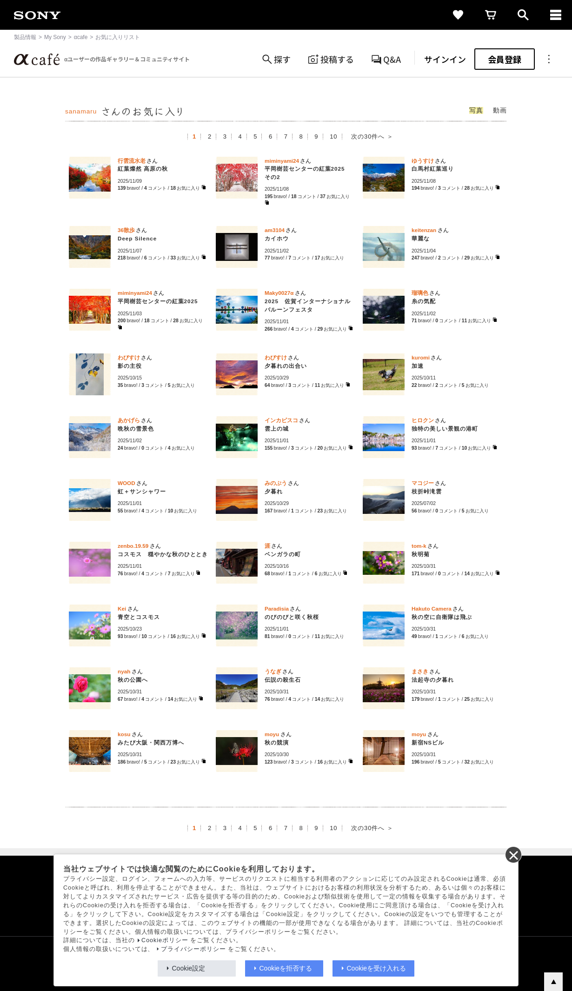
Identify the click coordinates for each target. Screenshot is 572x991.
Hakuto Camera (432, 608)
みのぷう (276, 483)
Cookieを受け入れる (376, 968)
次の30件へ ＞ (372, 136)
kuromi (421, 357)
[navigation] (555, 15)
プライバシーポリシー (193, 949)
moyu (272, 734)
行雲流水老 (132, 161)
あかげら (129, 420)
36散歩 (126, 230)
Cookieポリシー (164, 940)
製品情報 (25, 37)
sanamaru (81, 111)
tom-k (419, 546)
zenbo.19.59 (133, 546)
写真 (476, 110)
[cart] (490, 15)
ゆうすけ (423, 161)
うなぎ (273, 671)
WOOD (126, 483)
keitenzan (424, 230)
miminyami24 (282, 161)
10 (333, 136)
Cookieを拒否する (286, 968)
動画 (500, 110)
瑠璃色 (420, 293)
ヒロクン (423, 420)
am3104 (275, 230)
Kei (122, 608)
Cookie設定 (189, 968)
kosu (124, 734)
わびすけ (129, 357)
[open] (523, 15)
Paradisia (277, 608)
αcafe (81, 37)
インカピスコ (281, 420)
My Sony (55, 37)
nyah (124, 671)
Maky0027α (279, 293)
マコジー (423, 483)
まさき (420, 671)
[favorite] (458, 15)
